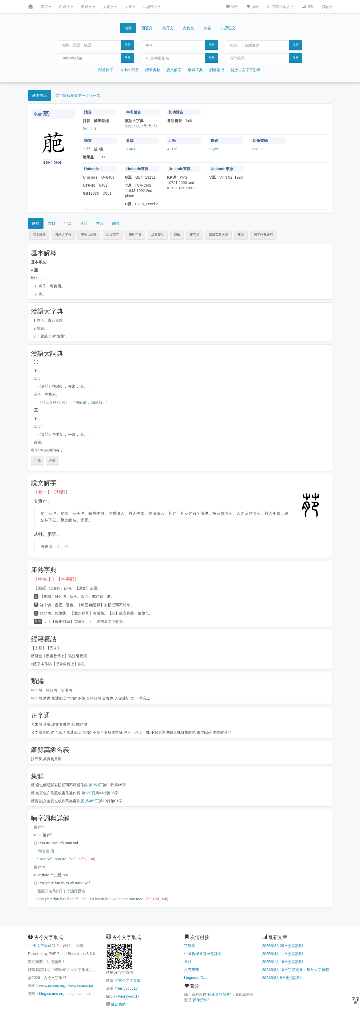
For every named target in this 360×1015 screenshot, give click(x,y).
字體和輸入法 (280, 7)
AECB (172, 149)
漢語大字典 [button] (63, 234)
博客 (308, 7)
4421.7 (257, 149)
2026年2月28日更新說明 (282, 946)
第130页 (88, 793)
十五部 (62, 546)
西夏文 (66, 7)
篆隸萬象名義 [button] (218, 234)
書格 (188, 962)
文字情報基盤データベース (78, 95)
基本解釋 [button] (39, 234)
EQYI (213, 149)
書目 (52, 223)
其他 (327, 7)
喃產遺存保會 (219, 994)
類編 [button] (177, 234)
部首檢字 (105, 70)
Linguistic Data (196, 978)
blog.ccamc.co (79, 994)
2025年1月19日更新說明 (282, 962)
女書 (130, 7)
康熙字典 (195, 70)
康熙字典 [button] (135, 234)
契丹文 (88, 7)
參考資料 (200, 1000)
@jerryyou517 (126, 988)
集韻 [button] (241, 234)
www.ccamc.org (52, 986)
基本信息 (39, 95)
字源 (68, 223)
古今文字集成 (40, 946)
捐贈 (252, 7)
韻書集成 (216, 70)
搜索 (127, 45)
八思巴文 (151, 7)
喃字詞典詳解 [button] (263, 234)
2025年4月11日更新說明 (282, 954)
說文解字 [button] (112, 234)
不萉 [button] (37, 460)
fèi (85, 129)
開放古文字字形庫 (245, 70)
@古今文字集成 (127, 980)
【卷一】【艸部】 (52, 492)
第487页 (92, 801)
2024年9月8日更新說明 (281, 978)
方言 (100, 223)
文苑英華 (191, 970)
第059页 (95, 785)
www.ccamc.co (80, 986)
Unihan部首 (129, 70)
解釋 (35, 223)
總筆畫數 (152, 70)
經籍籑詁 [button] (157, 234)
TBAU (130, 149)
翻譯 (116, 223)
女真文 (110, 7)
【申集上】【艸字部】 (56, 579)
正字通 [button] (194, 234)
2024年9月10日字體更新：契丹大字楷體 (295, 970)
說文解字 (174, 70)
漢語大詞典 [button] (89, 234)
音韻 (84, 223)
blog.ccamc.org (52, 994)
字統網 (189, 946)
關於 (232, 7)
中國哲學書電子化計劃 (202, 954)
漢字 (46, 7)
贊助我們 (118, 1004)
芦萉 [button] (52, 460)
